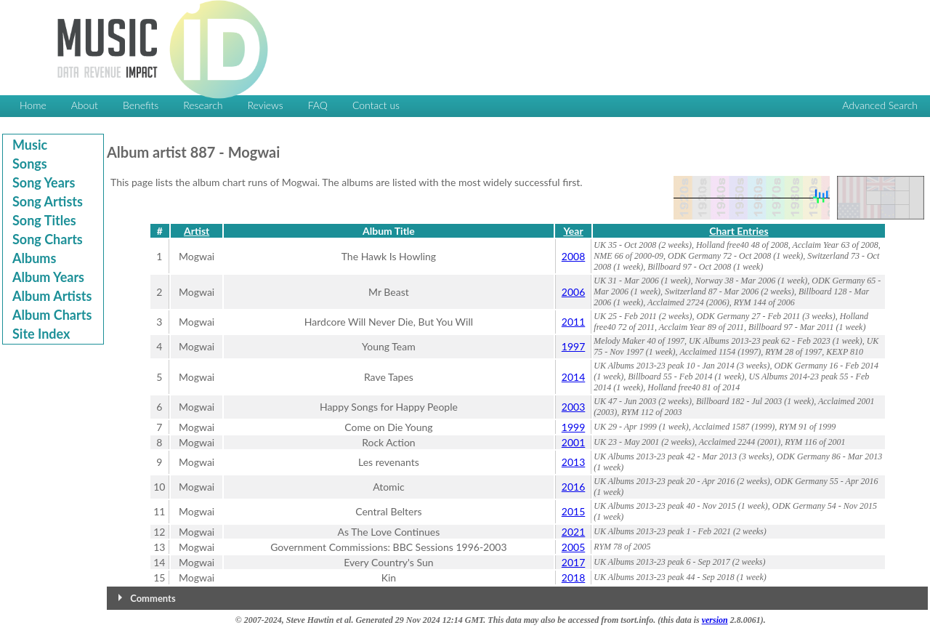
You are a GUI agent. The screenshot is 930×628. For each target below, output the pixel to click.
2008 (573, 256)
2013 (573, 462)
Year (573, 231)
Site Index (41, 334)
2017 (573, 562)
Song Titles (44, 220)
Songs (29, 164)
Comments (152, 598)
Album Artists (52, 296)
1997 (573, 346)
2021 (573, 532)
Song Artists (47, 201)
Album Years (48, 277)
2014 (573, 377)
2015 (573, 511)
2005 (573, 547)
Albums (34, 258)
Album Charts (52, 315)
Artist (196, 231)
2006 (573, 292)
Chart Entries (738, 231)
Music (29, 145)
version (715, 620)
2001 (573, 442)
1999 (573, 427)
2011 (573, 321)
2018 (573, 577)
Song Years (43, 182)
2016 (573, 486)
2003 (573, 406)
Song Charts (47, 239)
